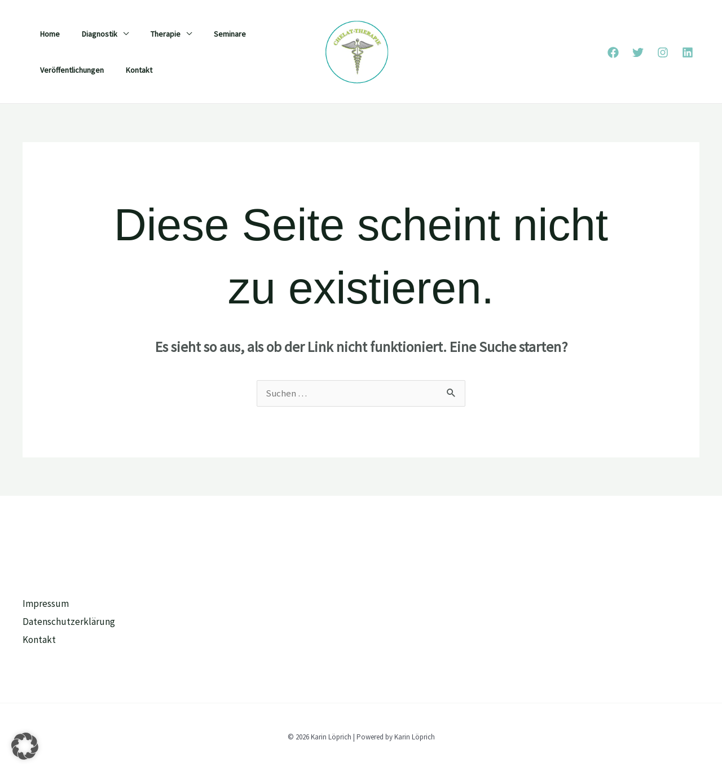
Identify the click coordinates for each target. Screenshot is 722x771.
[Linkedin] (687, 52)
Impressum (46, 604)
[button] (25, 746)
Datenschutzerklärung (69, 621)
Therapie (150, 34)
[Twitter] (638, 52)
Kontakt (129, 70)
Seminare (208, 34)
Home (46, 34)
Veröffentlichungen (68, 70)
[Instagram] (662, 52)
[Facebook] (613, 52)
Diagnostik (90, 34)
